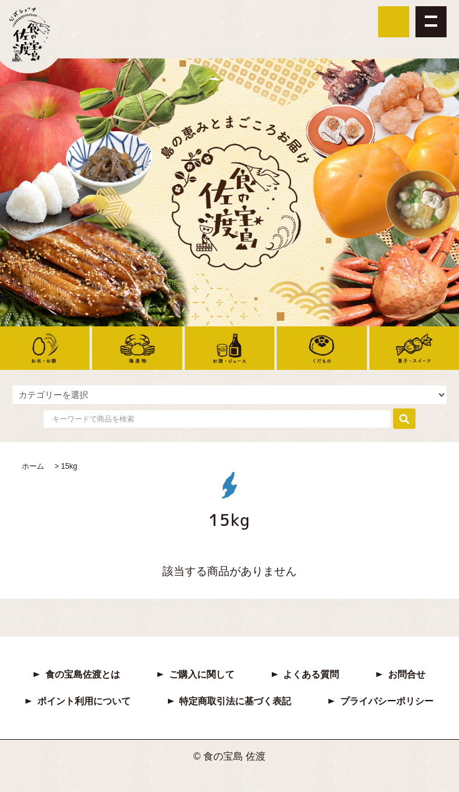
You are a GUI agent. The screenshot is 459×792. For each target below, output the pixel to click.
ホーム (33, 466)
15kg (69, 466)
